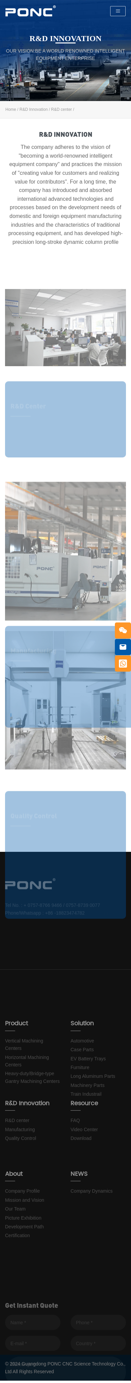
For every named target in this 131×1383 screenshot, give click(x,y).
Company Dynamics (92, 1220)
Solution (82, 1057)
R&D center (61, 109)
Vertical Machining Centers (24, 1077)
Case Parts (82, 1083)
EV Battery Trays (88, 1092)
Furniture (80, 1100)
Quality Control (20, 1156)
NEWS (79, 1203)
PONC (30, 11)
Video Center (84, 1147)
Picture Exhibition (23, 1247)
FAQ (75, 1138)
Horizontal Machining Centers (27, 1094)
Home (10, 109)
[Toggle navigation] (118, 11)
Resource (84, 1121)
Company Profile (22, 1220)
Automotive (82, 1074)
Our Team (15, 1238)
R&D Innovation (33, 109)
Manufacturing (20, 1147)
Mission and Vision (24, 1229)
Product (16, 1057)
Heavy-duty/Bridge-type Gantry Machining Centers (32, 1110)
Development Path (24, 1256)
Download (81, 1156)
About (14, 1203)
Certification (17, 1265)
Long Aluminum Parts (93, 1109)
